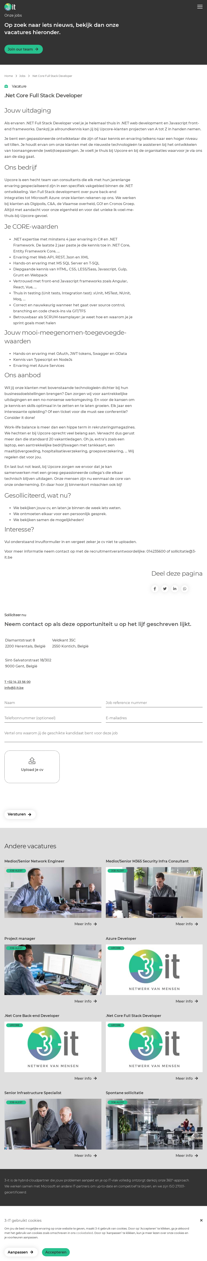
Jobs (22, 76)
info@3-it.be (14, 688)
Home (8, 76)
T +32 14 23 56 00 (17, 682)
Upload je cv (32, 770)
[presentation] (38, 796)
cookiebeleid (84, 1233)
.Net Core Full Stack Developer (52, 76)
